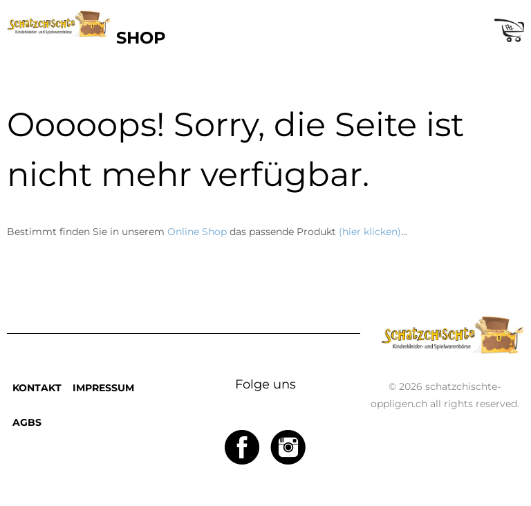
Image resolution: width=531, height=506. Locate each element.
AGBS (26, 422)
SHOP (141, 38)
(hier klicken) (370, 231)
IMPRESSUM (103, 387)
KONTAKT (37, 387)
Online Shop (197, 231)
